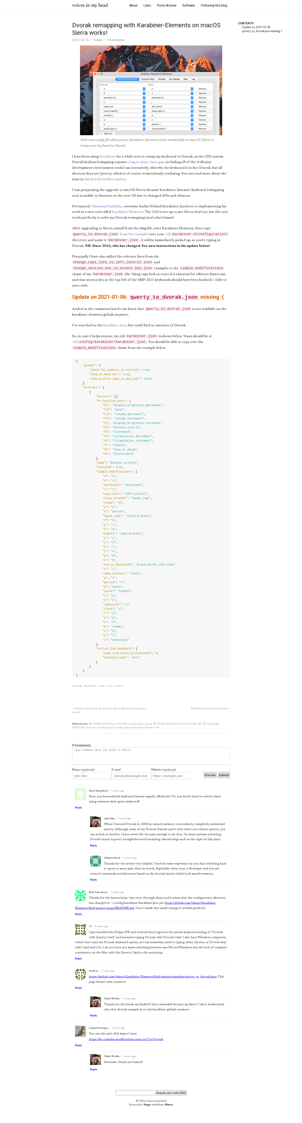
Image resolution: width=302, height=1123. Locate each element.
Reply (78, 814)
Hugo (147, 1111)
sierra (119, 689)
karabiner (91, 689)
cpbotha (109, 825)
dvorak (78, 689)
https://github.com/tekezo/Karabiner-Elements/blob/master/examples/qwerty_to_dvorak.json (153, 983)
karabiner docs (115, 327)
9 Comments (116, 40)
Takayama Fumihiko (106, 206)
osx (111, 689)
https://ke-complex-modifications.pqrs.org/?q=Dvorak (126, 1045)
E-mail (116, 776)
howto (98, 40)
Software (188, 5)
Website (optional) (163, 776)
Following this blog (214, 5)
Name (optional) (83, 776)
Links (147, 5)
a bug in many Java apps (145, 162)
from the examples (110, 235)
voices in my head (90, 5)
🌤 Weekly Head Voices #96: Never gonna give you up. (121, 727)
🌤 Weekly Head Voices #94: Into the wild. (177, 727)
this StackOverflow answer (105, 179)
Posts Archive (166, 5)
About (133, 5)
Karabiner (108, 157)
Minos (169, 1111)
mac (102, 689)
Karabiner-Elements (127, 212)
